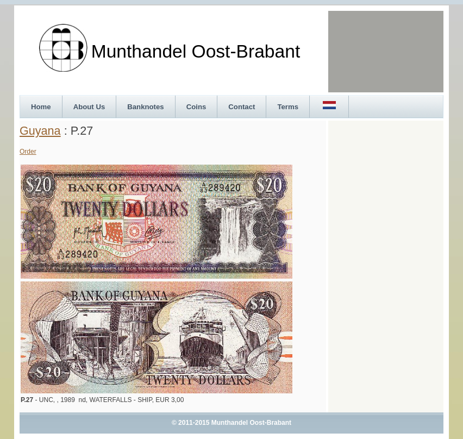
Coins (196, 107)
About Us (89, 107)
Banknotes (145, 107)
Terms (287, 107)
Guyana (40, 130)
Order (28, 151)
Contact (241, 107)
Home (41, 107)
